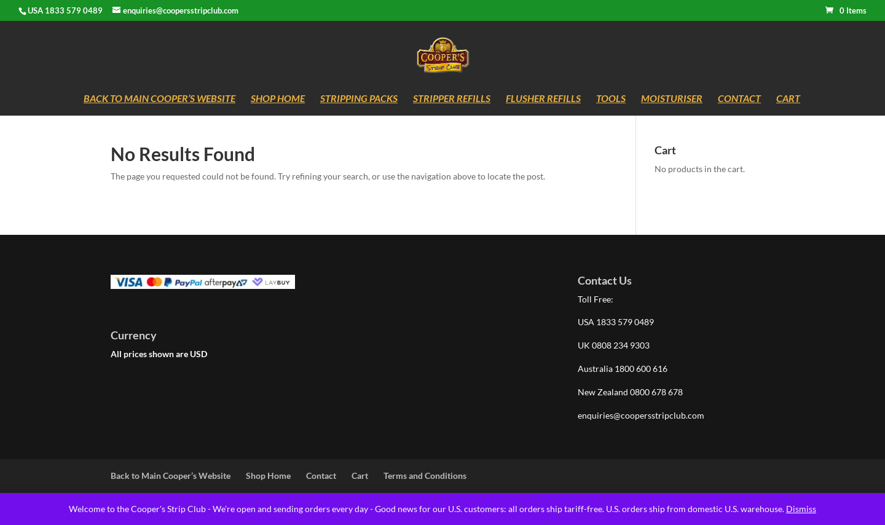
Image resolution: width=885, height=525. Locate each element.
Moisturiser (671, 99)
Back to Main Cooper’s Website (159, 99)
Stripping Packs (359, 99)
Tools (611, 99)
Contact (739, 99)
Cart (788, 99)
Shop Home (278, 99)
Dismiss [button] (801, 508)
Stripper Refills (451, 99)
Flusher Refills (543, 99)
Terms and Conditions (425, 475)
